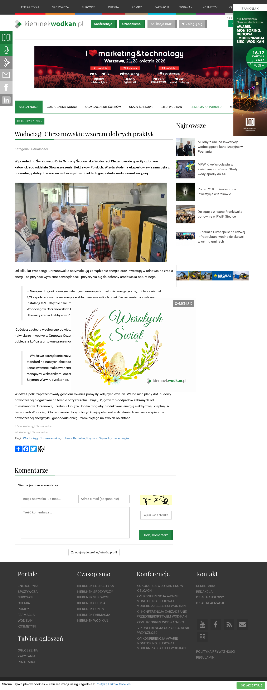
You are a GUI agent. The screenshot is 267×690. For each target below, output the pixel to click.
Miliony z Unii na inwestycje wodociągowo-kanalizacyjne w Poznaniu (220, 146)
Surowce (88, 7)
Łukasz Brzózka (73, 438)
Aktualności (28, 106)
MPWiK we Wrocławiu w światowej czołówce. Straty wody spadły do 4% (218, 169)
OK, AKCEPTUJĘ (251, 685)
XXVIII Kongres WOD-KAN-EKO (160, 622)
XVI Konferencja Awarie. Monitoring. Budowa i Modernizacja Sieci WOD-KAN (161, 643)
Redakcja (204, 592)
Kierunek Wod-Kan (92, 621)
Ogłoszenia (28, 650)
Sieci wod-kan (171, 106)
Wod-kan (186, 7)
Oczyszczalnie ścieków (103, 106)
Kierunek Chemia (91, 603)
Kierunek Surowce (93, 597)
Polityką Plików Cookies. (113, 684)
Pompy (137, 7)
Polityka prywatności (215, 652)
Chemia (113, 7)
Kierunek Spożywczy (95, 592)
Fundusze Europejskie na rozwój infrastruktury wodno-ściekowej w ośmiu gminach (221, 236)
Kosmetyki (210, 7)
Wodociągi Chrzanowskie (41, 438)
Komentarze (31, 470)
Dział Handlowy (210, 597)
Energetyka (30, 7)
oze (114, 438)
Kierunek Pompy (91, 609)
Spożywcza (60, 7)
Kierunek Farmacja (93, 615)
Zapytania (26, 656)
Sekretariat (206, 586)
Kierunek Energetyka (95, 586)
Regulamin (205, 657)
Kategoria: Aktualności (31, 149)
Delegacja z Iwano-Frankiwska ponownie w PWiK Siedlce (220, 214)
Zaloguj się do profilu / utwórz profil (94, 552)
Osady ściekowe (141, 106)
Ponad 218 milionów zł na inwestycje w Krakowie (217, 191)
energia (123, 438)
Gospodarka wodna (62, 106)
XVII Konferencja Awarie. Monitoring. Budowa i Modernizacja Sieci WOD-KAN (161, 601)
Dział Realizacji (210, 603)
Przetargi (26, 662)
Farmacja (162, 7)
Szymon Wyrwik (98, 438)
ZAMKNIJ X (183, 303)
